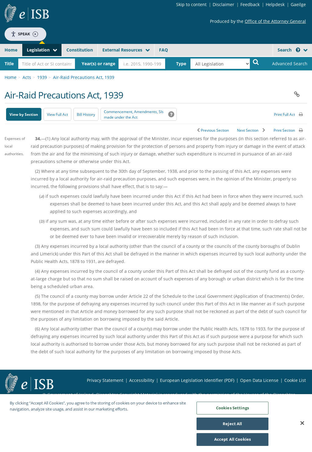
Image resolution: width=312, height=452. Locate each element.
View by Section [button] (23, 114)
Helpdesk (275, 4)
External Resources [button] (122, 50)
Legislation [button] (38, 50)
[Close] (302, 423)
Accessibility (141, 380)
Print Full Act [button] (284, 114)
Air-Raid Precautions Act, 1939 (83, 77)
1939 (42, 77)
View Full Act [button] (57, 114)
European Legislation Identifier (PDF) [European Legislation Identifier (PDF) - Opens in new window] (197, 380)
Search (289, 50)
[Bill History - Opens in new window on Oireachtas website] (85, 114)
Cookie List (295, 380)
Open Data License (259, 380)
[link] (286, 64)
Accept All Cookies (232, 440)
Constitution (79, 50)
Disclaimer (223, 4)
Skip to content (191, 4)
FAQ (163, 50)
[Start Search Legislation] (256, 62)
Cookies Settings (232, 408)
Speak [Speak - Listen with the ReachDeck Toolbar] (24, 34)
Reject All (232, 424)
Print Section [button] (284, 130)
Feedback (250, 4)
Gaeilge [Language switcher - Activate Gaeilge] (298, 4)
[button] (298, 50)
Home (11, 50)
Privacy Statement (105, 380)
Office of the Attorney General (275, 21)
